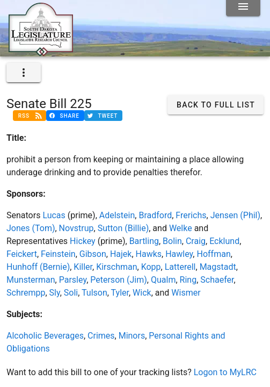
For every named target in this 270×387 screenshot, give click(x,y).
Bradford (155, 215)
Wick (142, 293)
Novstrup (76, 228)
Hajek (121, 254)
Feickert (21, 254)
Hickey (83, 241)
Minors (132, 336)
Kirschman (116, 267)
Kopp (151, 267)
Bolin (172, 241)
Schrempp (25, 293)
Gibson (92, 254)
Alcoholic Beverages (45, 336)
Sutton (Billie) (123, 228)
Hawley (179, 254)
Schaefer (216, 280)
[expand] (23, 72)
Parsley (72, 280)
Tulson (94, 293)
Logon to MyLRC (225, 372)
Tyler (120, 293)
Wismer (185, 293)
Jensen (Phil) (235, 215)
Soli (71, 293)
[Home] (41, 52)
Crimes (101, 336)
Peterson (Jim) (118, 280)
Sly (54, 293)
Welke (180, 228)
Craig (196, 241)
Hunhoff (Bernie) (38, 267)
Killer (83, 267)
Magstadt (218, 267)
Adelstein (117, 215)
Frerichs (191, 215)
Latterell (180, 267)
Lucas (53, 215)
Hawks (149, 254)
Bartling (144, 241)
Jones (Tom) (30, 228)
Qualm (163, 280)
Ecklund (224, 241)
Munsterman (30, 280)
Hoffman (213, 254)
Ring (188, 280)
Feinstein (58, 254)
